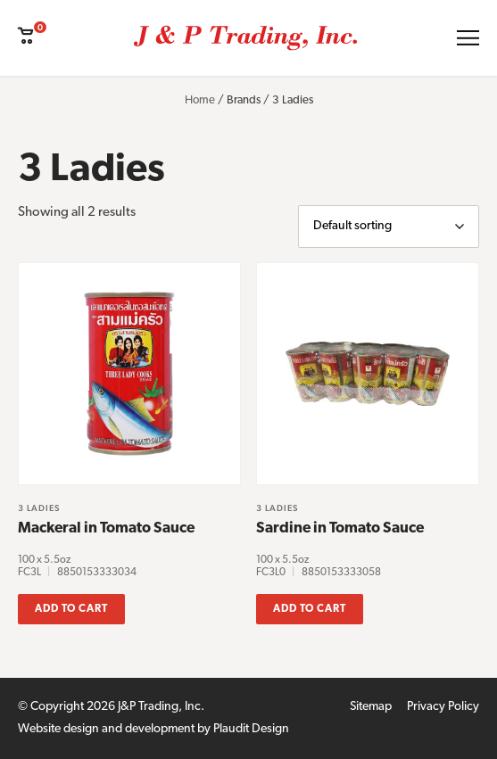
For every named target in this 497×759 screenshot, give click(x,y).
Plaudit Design (251, 729)
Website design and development (106, 729)
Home (200, 100)
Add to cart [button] (71, 609)
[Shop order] (388, 226)
